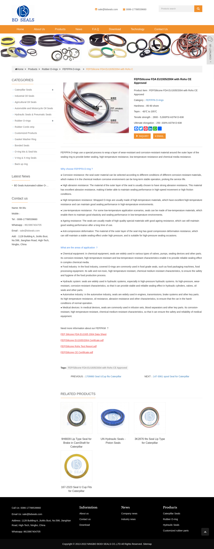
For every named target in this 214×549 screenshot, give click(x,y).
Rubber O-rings (50, 69)
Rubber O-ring (170, 519)
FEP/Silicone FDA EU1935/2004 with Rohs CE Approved (97, 367)
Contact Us (161, 29)
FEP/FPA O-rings (71, 69)
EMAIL (159, 136)
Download (115, 29)
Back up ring (21, 164)
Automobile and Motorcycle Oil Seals (34, 108)
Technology (137, 29)
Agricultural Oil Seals (25, 102)
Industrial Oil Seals (24, 96)
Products (60, 29)
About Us (39, 29)
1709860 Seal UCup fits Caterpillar (103, 376)
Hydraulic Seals (171, 525)
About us (84, 513)
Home (20, 29)
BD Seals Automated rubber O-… (31, 185)
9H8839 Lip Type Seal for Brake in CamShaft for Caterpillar (76, 443)
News (79, 29)
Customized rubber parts (176, 530)
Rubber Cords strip (24, 127)
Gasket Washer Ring (25, 139)
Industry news (128, 519)
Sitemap (147, 544)
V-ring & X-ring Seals (25, 157)
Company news (129, 513)
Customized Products (26, 133)
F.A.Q (95, 29)
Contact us (85, 519)
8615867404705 (33, 225)
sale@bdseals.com (108, 9)
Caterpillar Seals (23, 89)
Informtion (88, 507)
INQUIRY (142, 136)
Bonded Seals (22, 145)
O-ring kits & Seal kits (26, 151)
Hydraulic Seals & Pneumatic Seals (33, 114)
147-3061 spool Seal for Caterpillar (171, 376)
